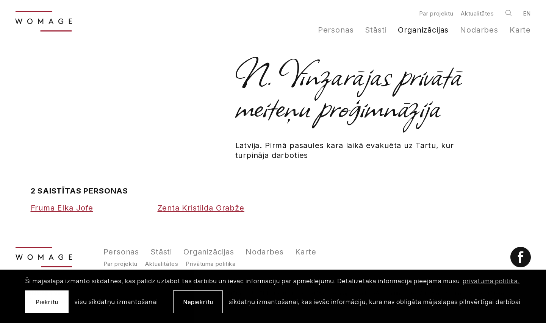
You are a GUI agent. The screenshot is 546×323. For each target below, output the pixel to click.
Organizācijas (423, 29)
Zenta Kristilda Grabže (201, 207)
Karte (520, 29)
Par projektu (436, 13)
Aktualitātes (477, 13)
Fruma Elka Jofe (62, 207)
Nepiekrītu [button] (198, 302)
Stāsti (375, 29)
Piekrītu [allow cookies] (47, 302)
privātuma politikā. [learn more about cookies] (491, 281)
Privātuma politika (210, 263)
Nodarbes (479, 29)
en (527, 13)
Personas (336, 29)
